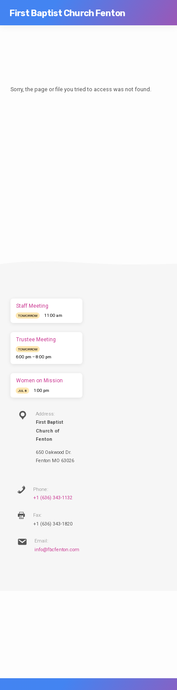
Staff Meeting (32, 306)
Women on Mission (39, 381)
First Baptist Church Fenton (67, 13)
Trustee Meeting (36, 339)
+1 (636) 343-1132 (52, 498)
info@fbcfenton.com (56, 550)
